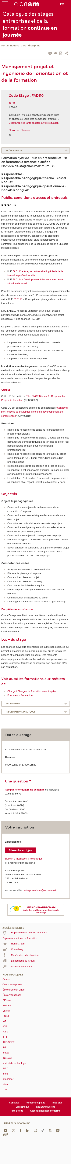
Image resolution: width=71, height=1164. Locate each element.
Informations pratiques (20, 712)
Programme (13, 703)
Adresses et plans (35, 1102)
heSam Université (45, 1107)
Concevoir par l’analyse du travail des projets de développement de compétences (34, 411)
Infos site (57, 1102)
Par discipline (31, 45)
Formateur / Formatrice (20, 695)
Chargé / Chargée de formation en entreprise (31, 691)
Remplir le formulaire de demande (25, 789)
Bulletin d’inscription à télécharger (23, 858)
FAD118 (17, 299)
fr (62, 4)
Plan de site (17, 1110)
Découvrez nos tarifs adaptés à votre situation (34, 122)
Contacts (14, 1102)
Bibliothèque (23, 1107)
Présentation (14, 150)
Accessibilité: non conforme (45, 1110)
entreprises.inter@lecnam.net (40, 890)
